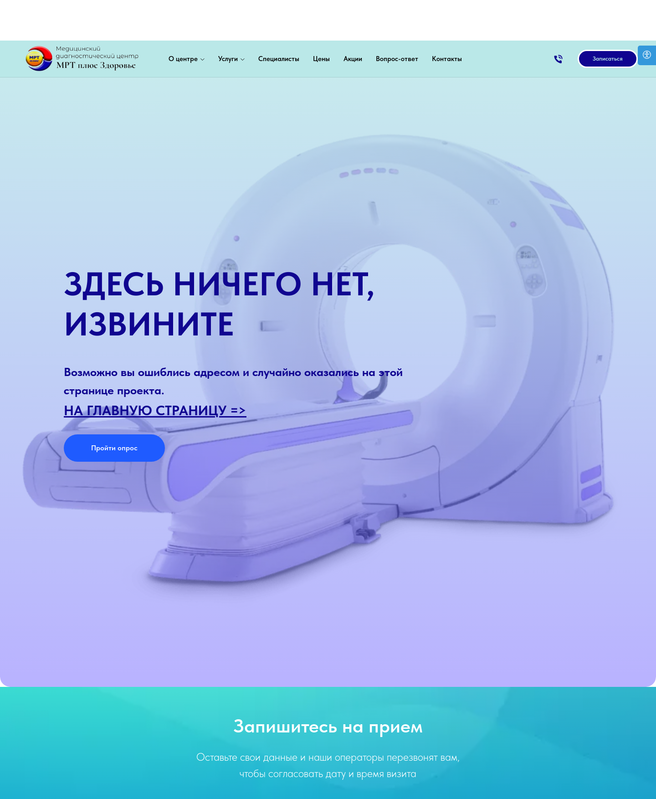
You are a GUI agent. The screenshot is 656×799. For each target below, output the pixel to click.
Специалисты (278, 18)
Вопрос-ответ (397, 18)
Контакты (447, 18)
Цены (321, 18)
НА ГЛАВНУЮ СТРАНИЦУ (145, 410)
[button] (608, 18)
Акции (352, 18)
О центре (183, 18)
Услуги (228, 18)
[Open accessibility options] (647, 55)
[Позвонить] (558, 18)
